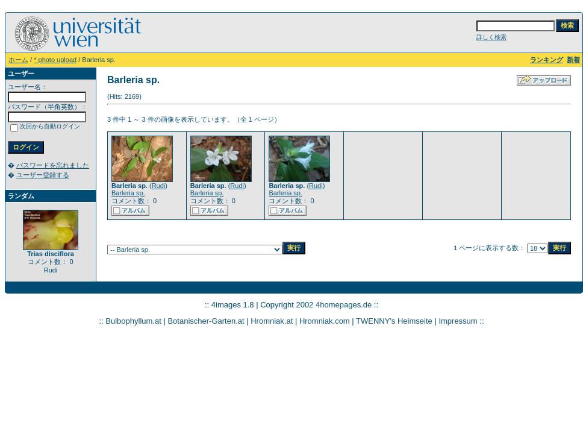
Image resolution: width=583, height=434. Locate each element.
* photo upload (55, 59)
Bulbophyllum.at (133, 321)
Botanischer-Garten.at (205, 321)
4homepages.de (344, 304)
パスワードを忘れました (52, 165)
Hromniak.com (324, 321)
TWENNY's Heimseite (394, 321)
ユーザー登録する (42, 174)
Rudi (159, 185)
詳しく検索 (491, 37)
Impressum (457, 321)
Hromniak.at (272, 321)
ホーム (18, 59)
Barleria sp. (128, 193)
